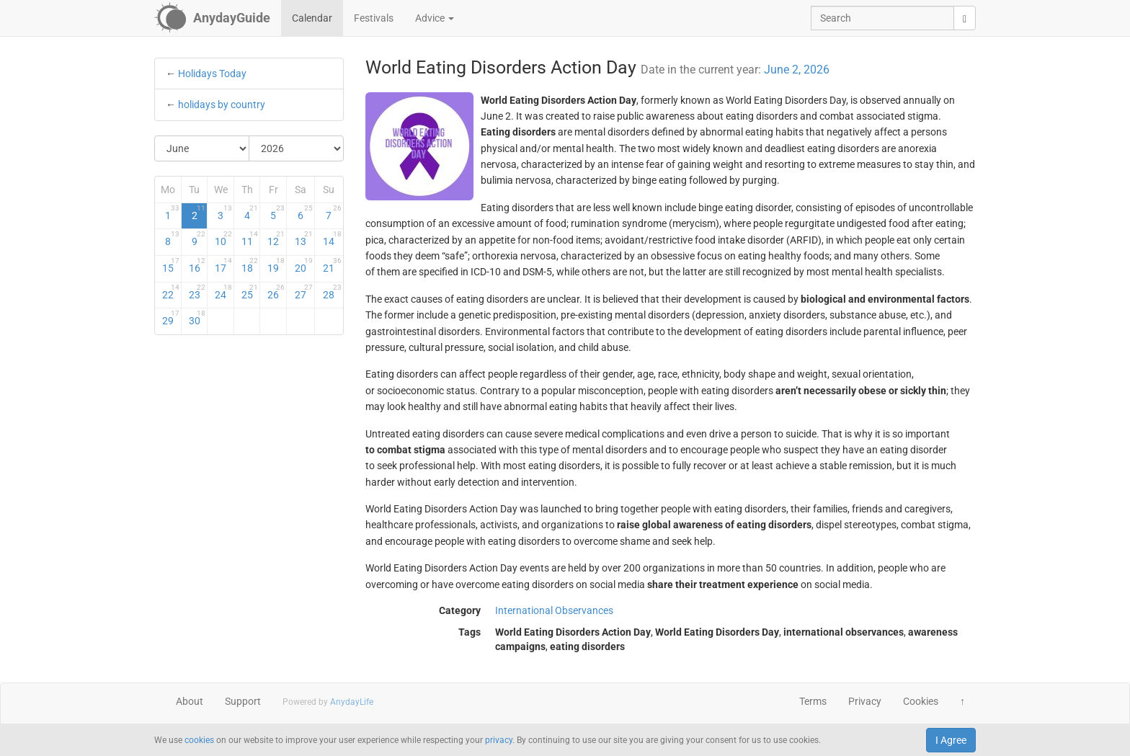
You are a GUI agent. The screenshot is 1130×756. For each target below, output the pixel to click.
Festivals (373, 18)
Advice (434, 18)
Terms (813, 701)
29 (170, 317)
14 (332, 238)
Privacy (864, 701)
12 (276, 238)
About (189, 701)
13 (304, 238)
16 (197, 265)
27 (304, 292)
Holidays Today (212, 73)
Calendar (312, 18)
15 (170, 265)
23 (197, 292)
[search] (964, 18)
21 (332, 265)
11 (250, 238)
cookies (199, 740)
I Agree (950, 740)
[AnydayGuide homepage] (212, 18)
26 (276, 292)
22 (170, 292)
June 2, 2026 (796, 69)
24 (223, 292)
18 (250, 265)
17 (223, 265)
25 (250, 292)
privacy (498, 740)
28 (332, 292)
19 (276, 265)
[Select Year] (296, 148)
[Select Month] (202, 148)
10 (223, 238)
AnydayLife (351, 702)
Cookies (920, 701)
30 (197, 317)
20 (304, 265)
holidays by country (221, 104)
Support (243, 701)
